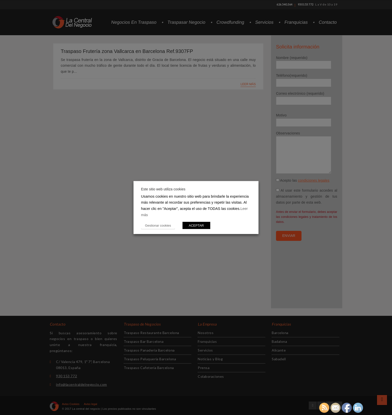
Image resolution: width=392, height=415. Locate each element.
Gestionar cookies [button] (158, 225)
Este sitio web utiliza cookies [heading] (163, 189)
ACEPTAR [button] (196, 225)
